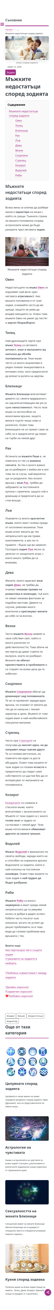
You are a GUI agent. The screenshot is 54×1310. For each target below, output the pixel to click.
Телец (19, 125)
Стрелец (20, 160)
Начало (9, 29)
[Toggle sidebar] (2, 24)
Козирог (20, 165)
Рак (17, 135)
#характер (12, 1021)
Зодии (11, 72)
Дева (18, 145)
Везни (19, 150)
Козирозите (12, 803)
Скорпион (21, 155)
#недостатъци (35, 1015)
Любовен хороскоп (21, 996)
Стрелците (26, 740)
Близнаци (21, 130)
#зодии (10, 1015)
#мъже (21, 1015)
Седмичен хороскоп (19, 991)
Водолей (20, 170)
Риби (18, 175)
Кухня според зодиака (25, 1279)
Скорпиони (24, 691)
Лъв (17, 140)
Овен (18, 120)
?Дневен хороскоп (17, 987)
